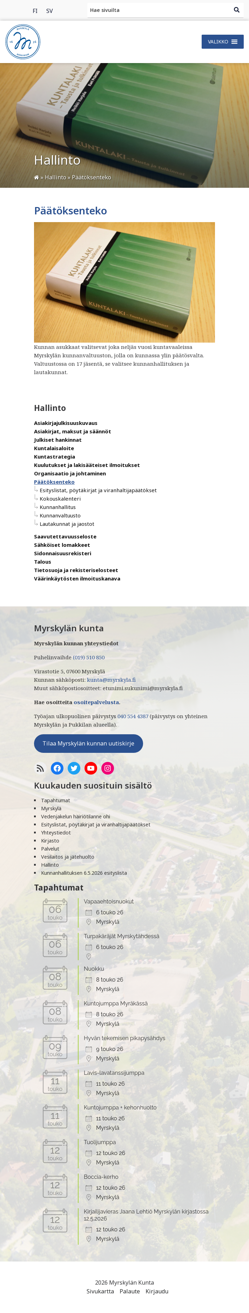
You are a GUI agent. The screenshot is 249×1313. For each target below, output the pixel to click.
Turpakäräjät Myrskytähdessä (121, 936)
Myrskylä (51, 808)
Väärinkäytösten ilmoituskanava (77, 578)
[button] (218, 42)
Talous (42, 561)
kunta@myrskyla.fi (111, 679)
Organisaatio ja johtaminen (70, 473)
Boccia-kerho (101, 1177)
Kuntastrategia (54, 456)
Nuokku (94, 968)
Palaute (130, 1291)
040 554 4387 (132, 716)
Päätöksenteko (54, 481)
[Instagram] (107, 768)
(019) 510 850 (89, 657)
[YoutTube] (91, 768)
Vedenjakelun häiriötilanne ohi (75, 816)
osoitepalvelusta (96, 702)
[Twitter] (74, 768)
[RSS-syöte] (40, 768)
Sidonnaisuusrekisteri (62, 553)
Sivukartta (100, 1291)
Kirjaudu (157, 1291)
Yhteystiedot (56, 832)
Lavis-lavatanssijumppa (114, 1073)
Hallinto (50, 864)
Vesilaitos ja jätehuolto (67, 856)
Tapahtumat (55, 800)
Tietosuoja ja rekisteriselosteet (76, 569)
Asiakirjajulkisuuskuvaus (65, 422)
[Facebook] (57, 768)
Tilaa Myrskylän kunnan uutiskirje (88, 743)
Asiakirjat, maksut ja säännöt (72, 431)
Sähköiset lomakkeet (62, 544)
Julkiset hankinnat (58, 439)
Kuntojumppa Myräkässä (116, 1003)
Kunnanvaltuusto (60, 515)
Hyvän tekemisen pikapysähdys (124, 1038)
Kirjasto (50, 840)
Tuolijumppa (100, 1142)
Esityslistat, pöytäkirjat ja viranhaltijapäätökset (98, 490)
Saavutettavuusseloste (65, 536)
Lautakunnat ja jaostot (67, 523)
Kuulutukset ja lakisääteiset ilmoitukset (87, 464)
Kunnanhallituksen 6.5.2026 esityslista (84, 872)
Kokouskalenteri (60, 498)
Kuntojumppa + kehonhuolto (120, 1107)
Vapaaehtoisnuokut (109, 901)
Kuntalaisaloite (54, 448)
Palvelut (50, 848)
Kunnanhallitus (58, 506)
